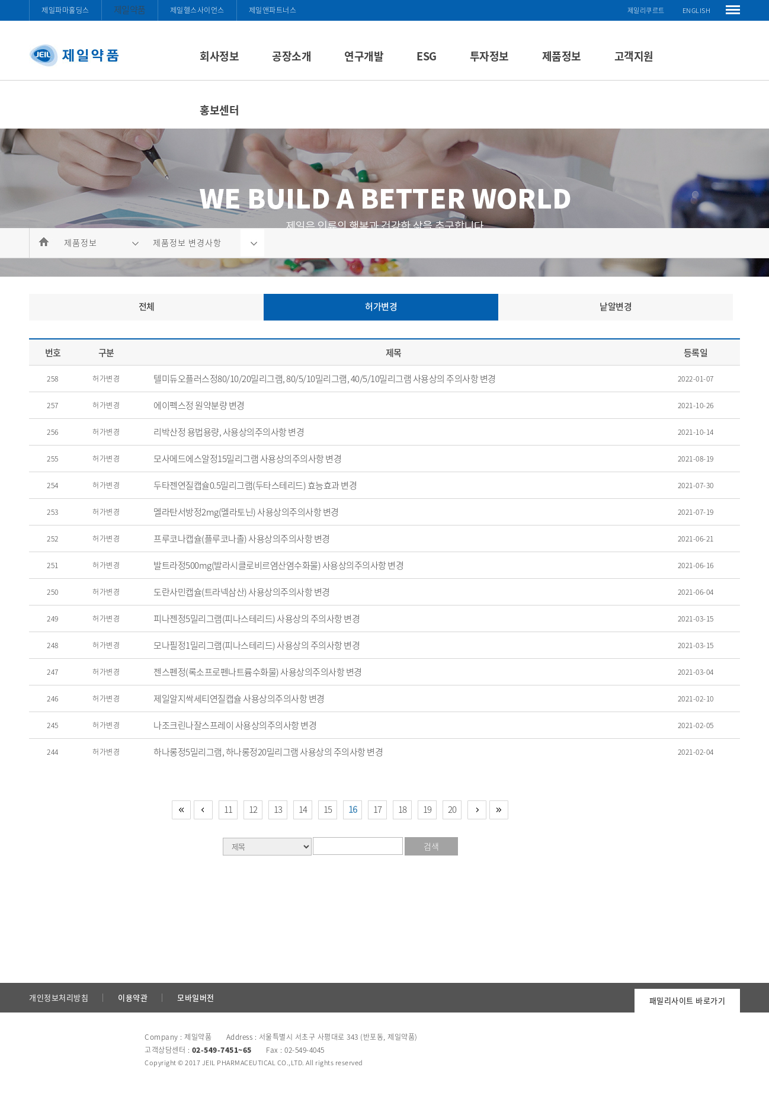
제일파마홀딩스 (65, 10)
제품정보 (561, 56)
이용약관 (133, 997)
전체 (147, 306)
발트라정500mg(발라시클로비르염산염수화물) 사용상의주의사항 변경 (278, 565)
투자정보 (489, 56)
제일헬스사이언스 (197, 10)
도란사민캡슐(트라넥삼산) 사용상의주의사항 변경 (241, 591)
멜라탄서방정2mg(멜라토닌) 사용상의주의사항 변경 (246, 511)
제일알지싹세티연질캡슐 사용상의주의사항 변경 (239, 698)
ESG (426, 56)
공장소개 (291, 56)
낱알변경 (616, 306)
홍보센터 (219, 110)
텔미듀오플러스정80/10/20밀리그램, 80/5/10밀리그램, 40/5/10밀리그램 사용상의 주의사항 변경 (324, 378)
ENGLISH (697, 10)
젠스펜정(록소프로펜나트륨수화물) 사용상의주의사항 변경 (257, 671)
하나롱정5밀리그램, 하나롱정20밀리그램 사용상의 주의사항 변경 (268, 751)
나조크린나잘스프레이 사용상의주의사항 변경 (234, 725)
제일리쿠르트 (646, 10)
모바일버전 (195, 997)
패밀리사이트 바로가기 (687, 1000)
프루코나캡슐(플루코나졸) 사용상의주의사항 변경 (241, 538)
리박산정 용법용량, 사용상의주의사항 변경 (228, 431)
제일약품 (130, 9)
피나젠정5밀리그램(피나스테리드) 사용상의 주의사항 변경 (256, 618)
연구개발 (363, 56)
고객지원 (633, 56)
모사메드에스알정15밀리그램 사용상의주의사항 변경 (247, 458)
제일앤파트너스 (273, 10)
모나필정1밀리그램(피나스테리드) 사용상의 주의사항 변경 (256, 645)
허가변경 (381, 306)
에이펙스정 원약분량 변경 (199, 405)
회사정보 (219, 56)
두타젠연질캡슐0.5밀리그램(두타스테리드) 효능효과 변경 (255, 485)
